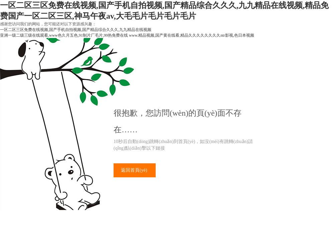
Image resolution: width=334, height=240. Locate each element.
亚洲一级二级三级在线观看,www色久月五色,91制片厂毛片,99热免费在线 (64, 35)
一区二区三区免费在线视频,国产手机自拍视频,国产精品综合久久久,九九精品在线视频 (75, 29)
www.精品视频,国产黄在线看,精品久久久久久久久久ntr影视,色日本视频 (191, 35)
